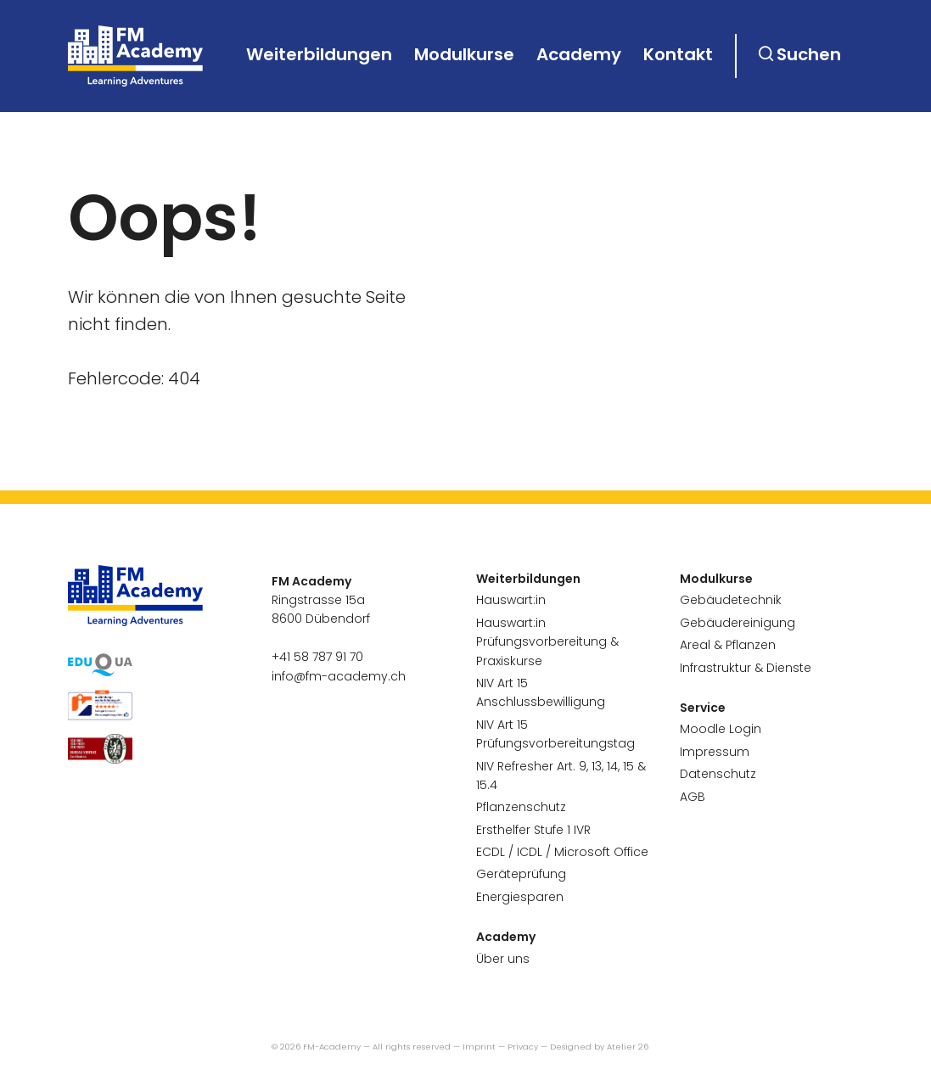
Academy (578, 54)
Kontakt (678, 54)
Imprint (479, 1046)
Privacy (523, 1046)
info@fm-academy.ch (339, 676)
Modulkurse (464, 54)
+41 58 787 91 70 (317, 656)
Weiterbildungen (319, 54)
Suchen (809, 54)
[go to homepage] (136, 56)
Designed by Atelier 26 (599, 1046)
